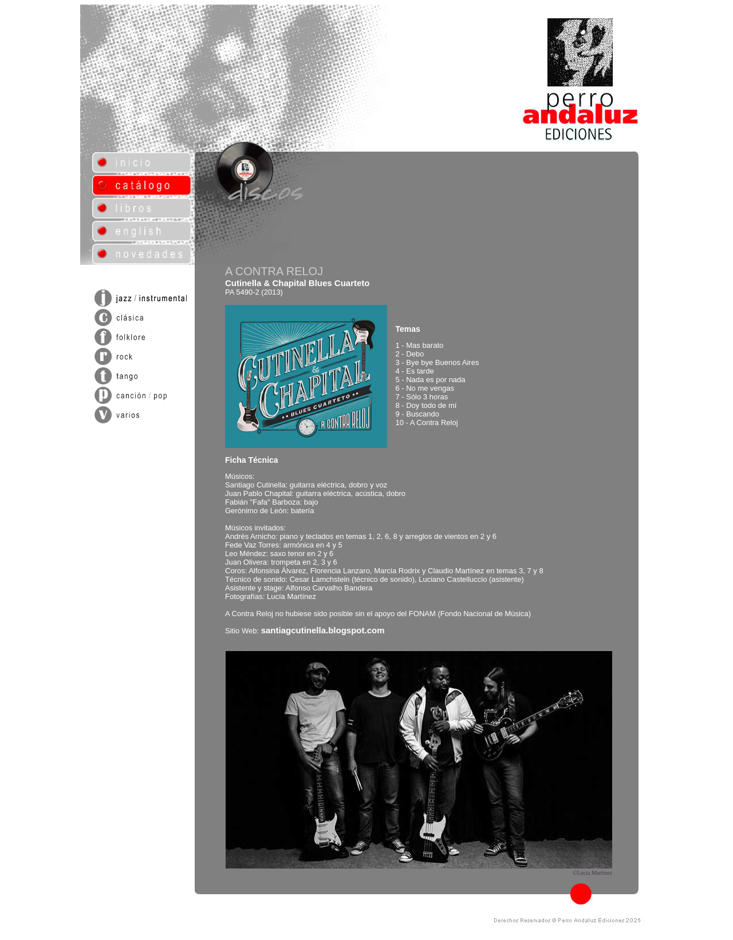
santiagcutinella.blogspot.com (323, 630)
